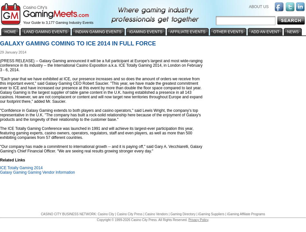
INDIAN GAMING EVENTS (98, 32)
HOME (10, 32)
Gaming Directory (183, 214)
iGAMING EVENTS (145, 32)
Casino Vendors (156, 214)
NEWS (293, 32)
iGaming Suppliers (211, 214)
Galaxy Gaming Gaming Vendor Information (37, 172)
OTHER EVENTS (228, 32)
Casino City (106, 214)
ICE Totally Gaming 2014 (21, 168)
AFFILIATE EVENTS (188, 32)
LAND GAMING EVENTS (45, 32)
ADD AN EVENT (265, 32)
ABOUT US (259, 7)
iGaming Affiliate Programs (246, 214)
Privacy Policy (198, 220)
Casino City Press (129, 214)
